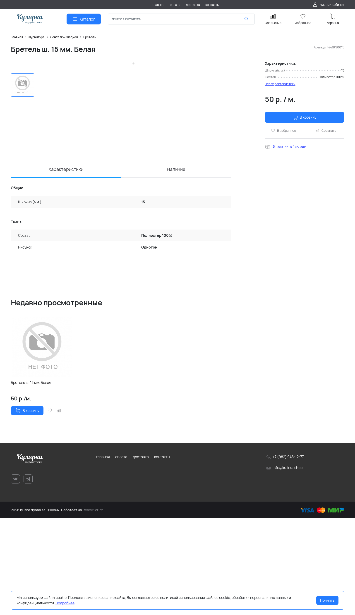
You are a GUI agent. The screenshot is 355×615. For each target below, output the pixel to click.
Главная (17, 37)
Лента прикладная (64, 37)
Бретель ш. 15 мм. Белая (31, 479)
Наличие (176, 266)
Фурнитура (37, 37)
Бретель (89, 37)
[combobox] (181, 19)
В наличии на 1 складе (289, 146)
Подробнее (64, 603)
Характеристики (65, 266)
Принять (327, 600)
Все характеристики (280, 84)
